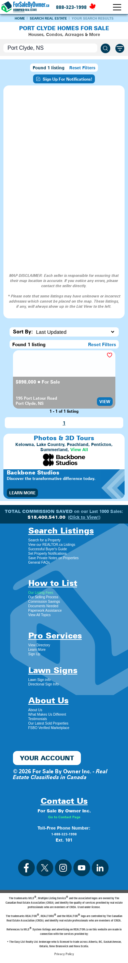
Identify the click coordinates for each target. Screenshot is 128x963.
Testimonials (37, 719)
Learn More (22, 492)
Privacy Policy (64, 954)
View (104, 401)
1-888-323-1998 (64, 834)
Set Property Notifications (47, 553)
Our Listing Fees (40, 593)
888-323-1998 (71, 7)
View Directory (39, 645)
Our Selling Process (43, 597)
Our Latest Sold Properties (48, 723)
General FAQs (39, 562)
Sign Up (34, 654)
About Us (35, 710)
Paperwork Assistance (45, 610)
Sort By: (23, 332)
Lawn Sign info (39, 680)
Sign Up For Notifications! (64, 79)
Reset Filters (82, 67)
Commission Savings (44, 601)
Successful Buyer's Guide (47, 549)
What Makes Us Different (47, 714)
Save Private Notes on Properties (53, 558)
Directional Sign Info (43, 684)
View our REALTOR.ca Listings (51, 545)
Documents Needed (43, 606)
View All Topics (39, 615)
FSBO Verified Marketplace (49, 728)
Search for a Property (44, 540)
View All (79, 449)
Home (20, 18)
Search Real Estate (48, 18)
